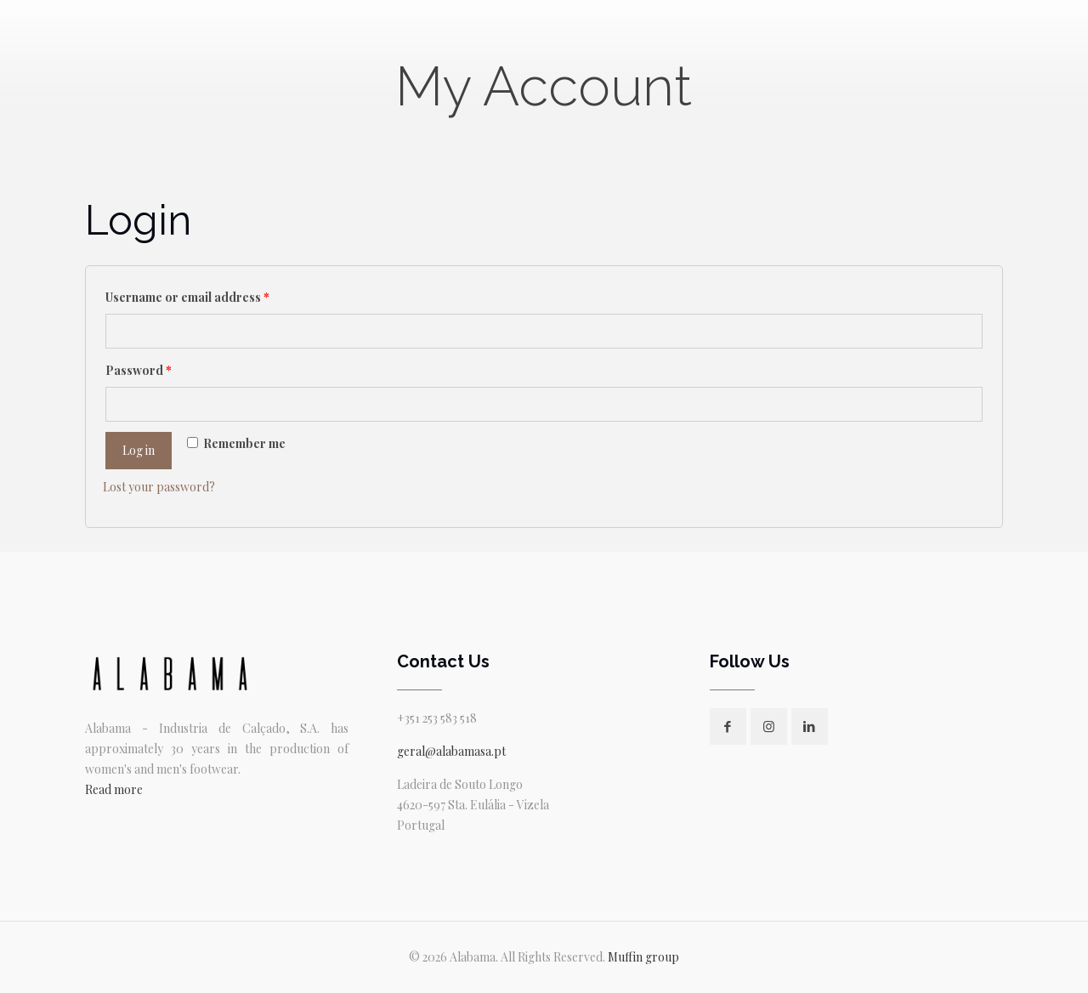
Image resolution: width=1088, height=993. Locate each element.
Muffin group (643, 957)
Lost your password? (159, 487)
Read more (114, 789)
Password (138, 370)
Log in (138, 450)
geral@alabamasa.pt (451, 751)
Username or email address (187, 297)
